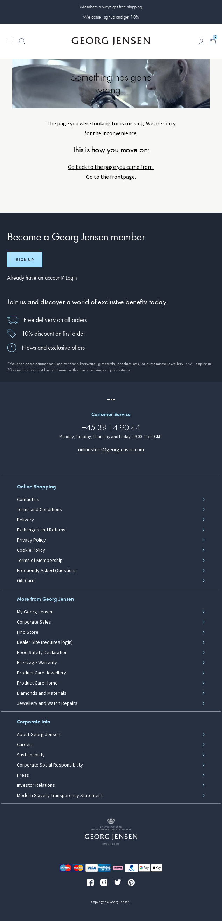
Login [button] (71, 277)
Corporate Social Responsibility (50, 765)
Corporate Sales (34, 622)
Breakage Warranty (37, 662)
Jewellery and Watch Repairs (47, 703)
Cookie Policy (31, 550)
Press (23, 775)
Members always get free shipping (111, 7)
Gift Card (26, 580)
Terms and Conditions (39, 509)
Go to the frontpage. (111, 176)
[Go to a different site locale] (111, 399)
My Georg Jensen (35, 612)
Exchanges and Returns (41, 530)
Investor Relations (36, 785)
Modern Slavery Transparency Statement (60, 795)
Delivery (25, 519)
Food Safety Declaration (42, 652)
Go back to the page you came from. (111, 167)
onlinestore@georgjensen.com (111, 449)
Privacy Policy (31, 540)
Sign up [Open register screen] (25, 259)
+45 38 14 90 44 (111, 427)
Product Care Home (37, 683)
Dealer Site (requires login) (45, 642)
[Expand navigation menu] (9, 40)
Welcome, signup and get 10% (111, 17)
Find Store (28, 632)
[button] (22, 45)
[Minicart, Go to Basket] (213, 41)
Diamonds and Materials (42, 693)
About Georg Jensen (38, 734)
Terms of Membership (40, 560)
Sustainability (31, 754)
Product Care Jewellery (41, 673)
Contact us (28, 499)
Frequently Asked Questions (47, 570)
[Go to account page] (201, 42)
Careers (25, 744)
